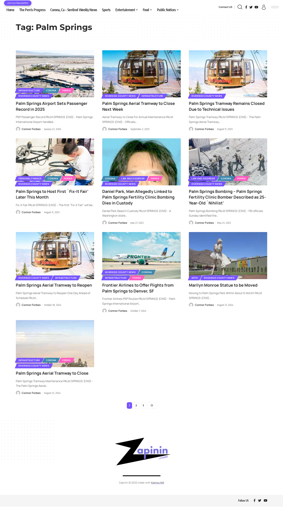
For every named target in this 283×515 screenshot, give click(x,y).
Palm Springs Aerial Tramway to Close (49, 378)
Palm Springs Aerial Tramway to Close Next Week (136, 106)
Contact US (225, 7)
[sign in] (263, 7)
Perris (71, 89)
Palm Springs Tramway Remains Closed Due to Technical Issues (223, 106)
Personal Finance (31, 178)
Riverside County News (35, 95)
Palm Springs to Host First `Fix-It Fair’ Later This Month (51, 195)
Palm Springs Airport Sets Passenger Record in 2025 (44, 106)
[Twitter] (251, 7)
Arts (195, 278)
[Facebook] (246, 7)
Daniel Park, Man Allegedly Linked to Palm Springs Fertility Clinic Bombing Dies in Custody (141, 198)
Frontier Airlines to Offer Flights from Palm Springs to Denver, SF (136, 289)
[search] (240, 7)
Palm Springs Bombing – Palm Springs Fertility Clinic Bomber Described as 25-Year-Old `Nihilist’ (226, 198)
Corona (54, 89)
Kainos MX (157, 490)
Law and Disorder (136, 178)
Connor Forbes (31, 129)
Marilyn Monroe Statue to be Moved (227, 286)
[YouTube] (256, 7)
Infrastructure (30, 89)
